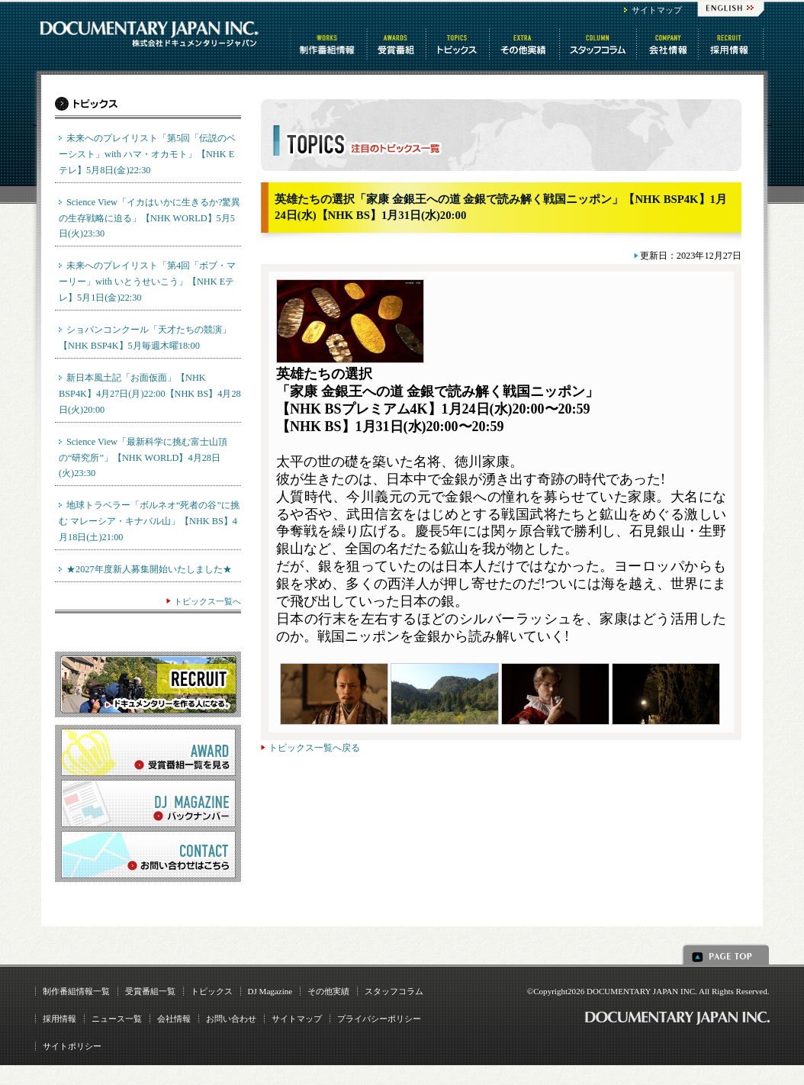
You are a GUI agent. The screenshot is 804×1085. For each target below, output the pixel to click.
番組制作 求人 (731, 44)
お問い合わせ (231, 1018)
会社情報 (668, 44)
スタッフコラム (599, 44)
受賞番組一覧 (150, 991)
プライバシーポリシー (379, 1018)
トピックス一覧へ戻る (314, 747)
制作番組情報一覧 (76, 991)
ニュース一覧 (117, 1018)
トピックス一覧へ (207, 601)
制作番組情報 (329, 44)
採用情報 (59, 1018)
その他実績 (328, 991)
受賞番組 (397, 44)
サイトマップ (657, 9)
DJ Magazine (270, 991)
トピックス (458, 44)
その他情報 (525, 44)
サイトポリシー (72, 1046)
